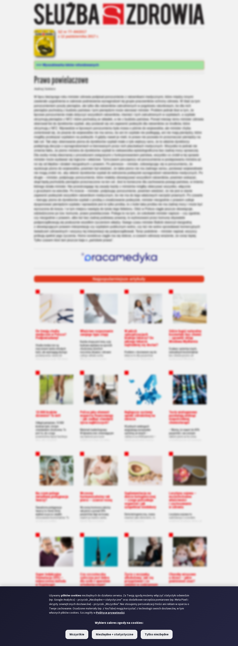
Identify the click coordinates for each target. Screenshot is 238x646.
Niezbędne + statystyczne (114, 634)
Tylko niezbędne (157, 634)
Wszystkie (76, 634)
